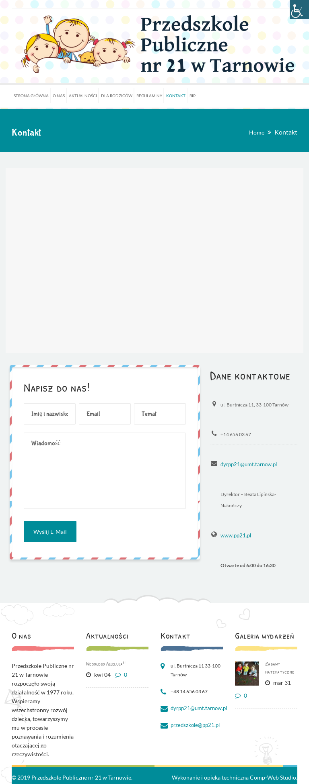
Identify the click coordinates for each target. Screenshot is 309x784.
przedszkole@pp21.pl (194, 724)
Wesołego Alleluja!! (106, 662)
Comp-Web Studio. (273, 776)
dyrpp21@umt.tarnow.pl (246, 464)
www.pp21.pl (234, 535)
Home (256, 132)
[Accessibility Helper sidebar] (299, 9)
